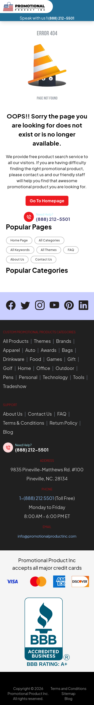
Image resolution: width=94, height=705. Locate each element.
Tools (78, 377)
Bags (67, 350)
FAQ (71, 250)
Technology (55, 377)
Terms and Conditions (68, 688)
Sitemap (68, 693)
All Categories (49, 240)
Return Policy (63, 423)
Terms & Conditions (23, 423)
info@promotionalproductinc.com (47, 536)
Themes (42, 341)
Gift (71, 359)
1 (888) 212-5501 (60, 18)
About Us (17, 259)
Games (54, 359)
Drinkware (13, 359)
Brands (63, 341)
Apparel (11, 350)
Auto (30, 350)
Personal (28, 377)
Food (35, 359)
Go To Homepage (47, 200)
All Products (16, 341)
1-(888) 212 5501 (36, 498)
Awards (48, 350)
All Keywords (20, 250)
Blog (8, 432)
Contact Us (43, 259)
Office (43, 368)
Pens (8, 377)
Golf (8, 368)
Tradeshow (14, 386)
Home (24, 368)
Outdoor (64, 368)
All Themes (49, 250)
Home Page (19, 240)
